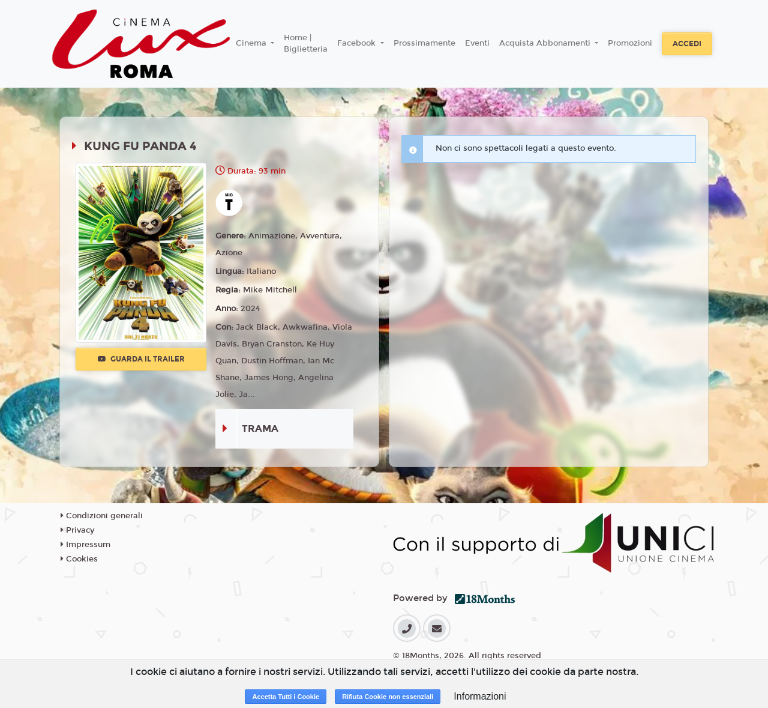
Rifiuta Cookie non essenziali (387, 696)
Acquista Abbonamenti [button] (546, 43)
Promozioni (630, 43)
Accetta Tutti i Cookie (285, 696)
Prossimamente (424, 43)
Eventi (477, 43)
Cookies (79, 559)
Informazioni (480, 696)
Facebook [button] (357, 43)
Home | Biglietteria (306, 44)
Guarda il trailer (141, 359)
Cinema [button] (252, 43)
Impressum (85, 544)
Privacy (77, 530)
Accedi (687, 44)
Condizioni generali (102, 516)
